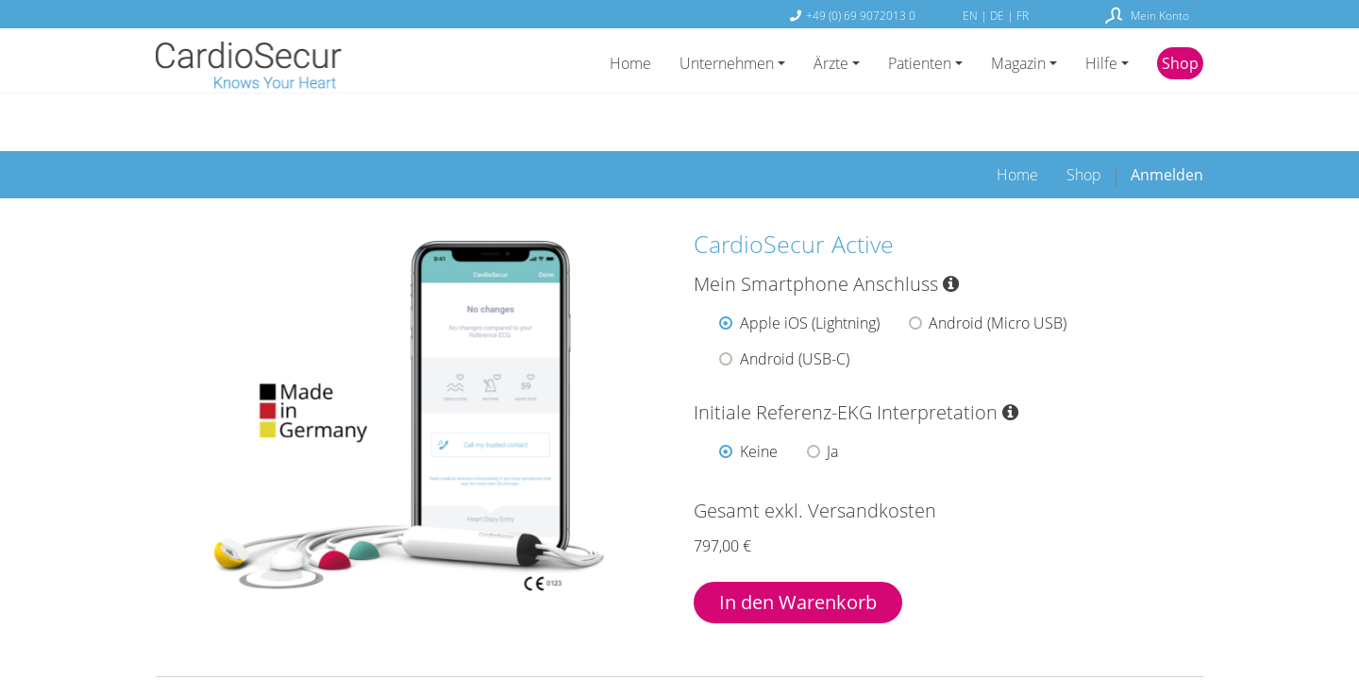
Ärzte (831, 63)
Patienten (919, 63)
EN (972, 15)
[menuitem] (1017, 123)
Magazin (1018, 63)
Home (630, 63)
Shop (1180, 63)
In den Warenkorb (798, 550)
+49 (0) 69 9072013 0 (860, 15)
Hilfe (1101, 63)
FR (1022, 15)
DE (998, 15)
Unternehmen (727, 63)
